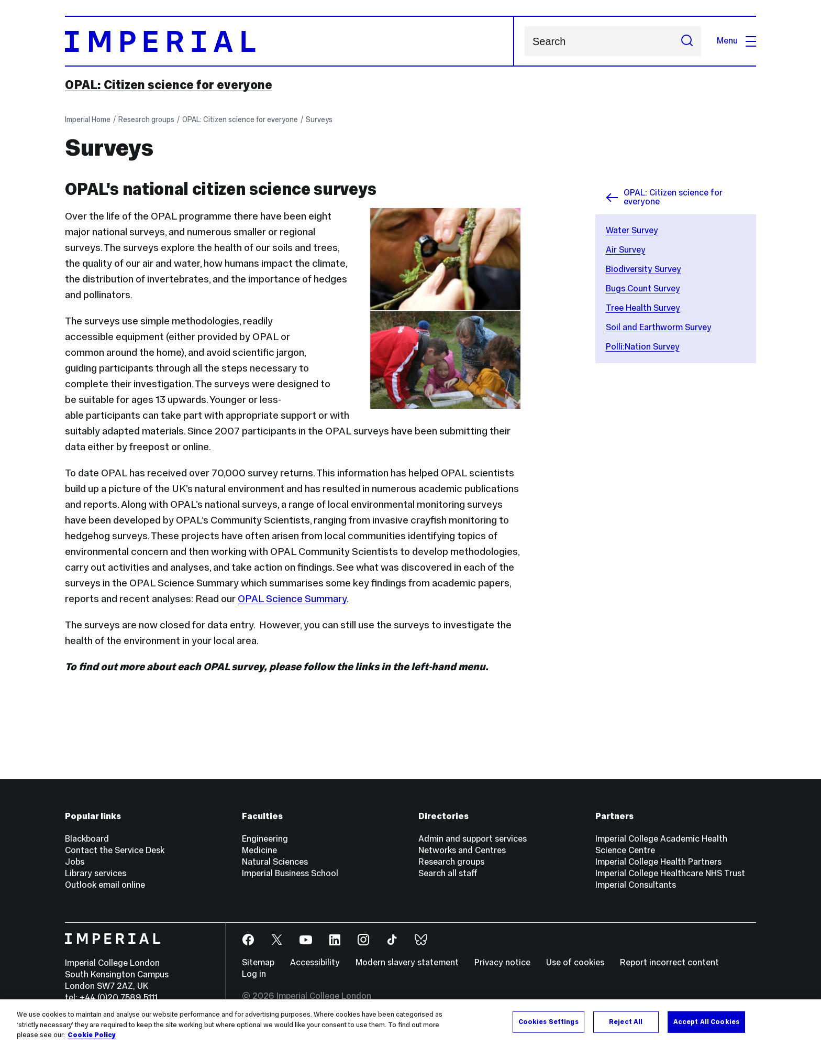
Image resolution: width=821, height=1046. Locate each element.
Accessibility (315, 962)
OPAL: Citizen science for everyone (168, 85)
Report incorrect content (669, 962)
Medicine (259, 850)
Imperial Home (87, 119)
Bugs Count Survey (643, 288)
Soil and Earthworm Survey (659, 327)
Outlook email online (105, 884)
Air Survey (626, 249)
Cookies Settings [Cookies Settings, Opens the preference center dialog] (548, 1021)
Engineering (265, 838)
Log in (254, 973)
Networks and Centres (462, 850)
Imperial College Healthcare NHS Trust (670, 873)
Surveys (319, 119)
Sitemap (258, 962)
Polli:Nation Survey (643, 346)
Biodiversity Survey (643, 269)
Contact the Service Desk (114, 850)
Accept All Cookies (706, 1021)
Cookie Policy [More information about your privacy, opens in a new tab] (92, 1035)
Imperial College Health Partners (658, 861)
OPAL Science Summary (292, 598)
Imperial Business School (290, 873)
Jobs (74, 861)
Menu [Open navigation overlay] (736, 40)
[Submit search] (687, 41)
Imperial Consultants (635, 884)
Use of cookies (575, 962)
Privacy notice (502, 962)
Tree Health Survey (643, 307)
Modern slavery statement (407, 962)
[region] (410, 1022)
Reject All (625, 1021)
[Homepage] (289, 41)
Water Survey (632, 230)
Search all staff (448, 873)
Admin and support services (472, 838)
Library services (95, 873)
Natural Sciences (275, 861)
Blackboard (87, 838)
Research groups (146, 119)
